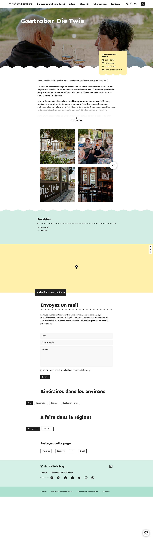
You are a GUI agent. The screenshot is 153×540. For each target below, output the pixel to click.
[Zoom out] (150, 249)
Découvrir (84, 4)
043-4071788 (109, 60)
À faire (72, 4)
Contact (44, 531)
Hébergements (100, 4)
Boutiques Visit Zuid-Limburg (62, 531)
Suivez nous (44, 536)
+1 (113, 165)
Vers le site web (110, 66)
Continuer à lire (76, 119)
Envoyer (45, 377)
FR (135, 4)
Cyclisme (54, 403)
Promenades (40, 403)
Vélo (29, 403)
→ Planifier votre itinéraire (51, 292)
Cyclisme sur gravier (70, 403)
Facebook (60, 509)
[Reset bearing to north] (150, 252)
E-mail (82, 509)
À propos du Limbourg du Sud (51, 4)
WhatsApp (46, 509)
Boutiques (115, 4)
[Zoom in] (150, 246)
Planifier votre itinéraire (113, 70)
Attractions (48, 458)
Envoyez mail (109, 63)
